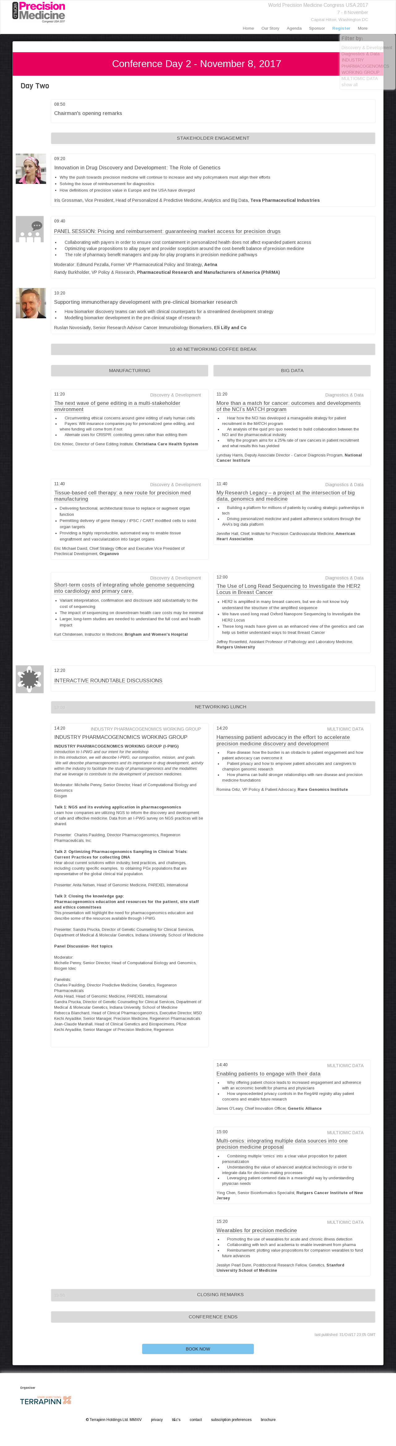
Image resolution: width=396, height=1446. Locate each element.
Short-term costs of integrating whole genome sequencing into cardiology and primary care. (124, 588)
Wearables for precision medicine (257, 1230)
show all (350, 84)
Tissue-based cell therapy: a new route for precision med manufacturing (122, 496)
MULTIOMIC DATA (360, 78)
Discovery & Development (367, 47)
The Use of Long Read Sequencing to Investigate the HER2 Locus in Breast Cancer (288, 589)
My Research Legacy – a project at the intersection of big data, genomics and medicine (286, 496)
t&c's (176, 1420)
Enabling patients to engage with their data (269, 1074)
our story (270, 28)
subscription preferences (231, 1420)
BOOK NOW (198, 1348)
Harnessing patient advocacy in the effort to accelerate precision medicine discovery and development (283, 740)
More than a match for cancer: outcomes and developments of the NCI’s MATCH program (289, 406)
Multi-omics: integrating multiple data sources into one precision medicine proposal (282, 1144)
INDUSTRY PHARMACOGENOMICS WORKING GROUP (365, 66)
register (341, 28)
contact (196, 1420)
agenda (294, 28)
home (248, 28)
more (363, 28)
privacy (157, 1420)
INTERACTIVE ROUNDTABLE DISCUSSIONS (108, 681)
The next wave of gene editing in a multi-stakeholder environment (117, 406)
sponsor (317, 28)
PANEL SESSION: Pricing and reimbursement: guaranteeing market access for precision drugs (167, 231)
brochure (268, 1420)
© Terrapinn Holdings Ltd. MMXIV (114, 1420)
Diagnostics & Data (361, 53)
